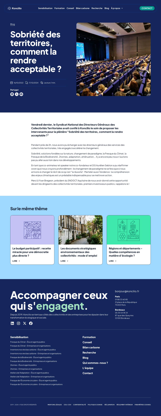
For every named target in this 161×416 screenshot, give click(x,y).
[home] (14, 8)
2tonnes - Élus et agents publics (23, 365)
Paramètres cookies (143, 404)
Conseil (70, 8)
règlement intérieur (125, 404)
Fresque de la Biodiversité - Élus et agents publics (31, 357)
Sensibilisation (45, 8)
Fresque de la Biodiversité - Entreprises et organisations (33, 361)
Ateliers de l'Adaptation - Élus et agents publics (29, 373)
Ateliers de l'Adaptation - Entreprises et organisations (32, 376)
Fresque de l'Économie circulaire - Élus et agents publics (33, 380)
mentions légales (55, 404)
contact (147, 8)
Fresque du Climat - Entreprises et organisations (30, 346)
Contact (88, 373)
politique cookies (95, 404)
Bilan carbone (82, 8)
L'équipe (88, 367)
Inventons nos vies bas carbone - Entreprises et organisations (35, 353)
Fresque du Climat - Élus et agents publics (27, 342)
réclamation (110, 404)
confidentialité (79, 404)
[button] (117, 8)
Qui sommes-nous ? (95, 362)
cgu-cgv (67, 404)
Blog (107, 8)
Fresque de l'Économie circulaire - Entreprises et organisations (36, 384)
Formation (59, 8)
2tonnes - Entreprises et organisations (26, 369)
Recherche (97, 8)
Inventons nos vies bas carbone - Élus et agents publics (33, 349)
